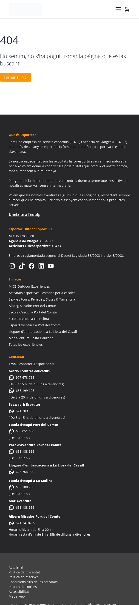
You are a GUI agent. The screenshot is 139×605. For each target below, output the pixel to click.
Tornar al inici (15, 77)
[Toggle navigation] (118, 9)
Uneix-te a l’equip (24, 214)
